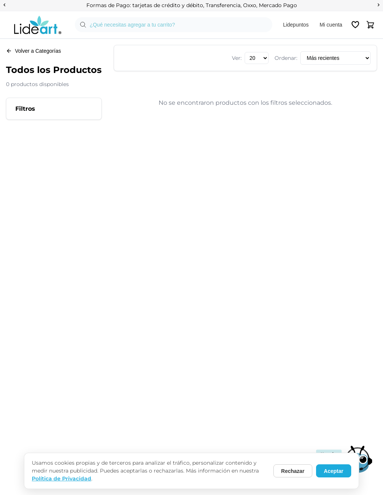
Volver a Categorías (33, 51)
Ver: (237, 58)
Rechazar (292, 471)
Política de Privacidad (61, 478)
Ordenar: (286, 58)
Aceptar (333, 471)
